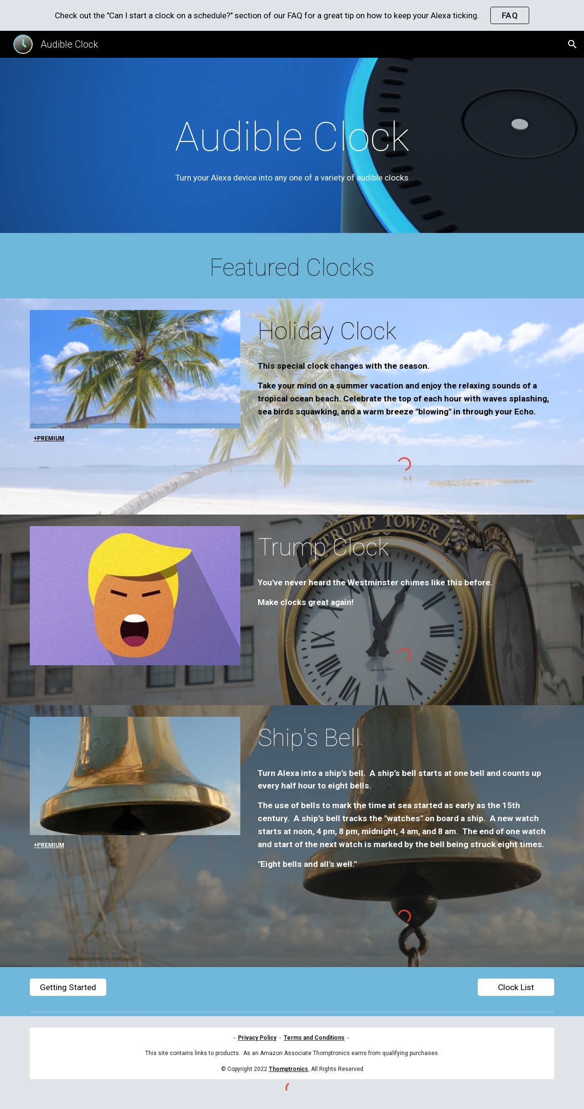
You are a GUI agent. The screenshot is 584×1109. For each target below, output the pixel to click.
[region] (292, 15)
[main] (291, 148)
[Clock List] (516, 987)
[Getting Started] (68, 987)
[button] (572, 44)
